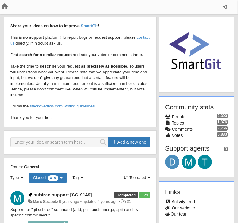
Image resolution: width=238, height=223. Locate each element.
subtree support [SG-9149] (62, 194)
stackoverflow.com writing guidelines (62, 106)
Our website (183, 207)
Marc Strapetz (45, 201)
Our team (180, 214)
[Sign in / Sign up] (224, 7)
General (31, 166)
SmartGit (89, 26)
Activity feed (183, 201)
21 (129, 201)
